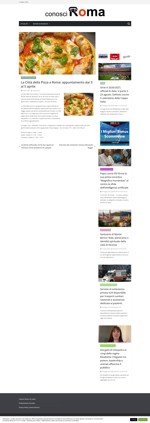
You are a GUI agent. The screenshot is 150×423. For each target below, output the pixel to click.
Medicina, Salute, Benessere (108, 285)
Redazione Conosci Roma (120, 105)
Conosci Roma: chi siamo (27, 399)
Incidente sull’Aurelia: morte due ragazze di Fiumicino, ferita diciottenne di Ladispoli (36, 146)
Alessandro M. (117, 307)
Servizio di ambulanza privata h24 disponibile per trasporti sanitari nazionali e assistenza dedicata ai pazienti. (113, 296)
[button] (29, 23)
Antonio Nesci (36, 90)
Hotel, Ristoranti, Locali (28, 77)
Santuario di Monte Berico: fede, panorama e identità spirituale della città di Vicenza (114, 239)
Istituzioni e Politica (106, 169)
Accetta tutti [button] (142, 419)
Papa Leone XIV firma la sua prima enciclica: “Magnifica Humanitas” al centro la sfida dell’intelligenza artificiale (114, 180)
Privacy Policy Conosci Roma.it (29, 407)
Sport (102, 83)
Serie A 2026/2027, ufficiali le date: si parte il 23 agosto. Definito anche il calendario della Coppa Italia (114, 94)
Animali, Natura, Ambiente (108, 345)
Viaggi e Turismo (105, 230)
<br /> (114, 41)
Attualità (24, 24)
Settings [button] (133, 419)
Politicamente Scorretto (27, 403)
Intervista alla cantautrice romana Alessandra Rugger (77, 146)
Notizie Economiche (40, 24)
